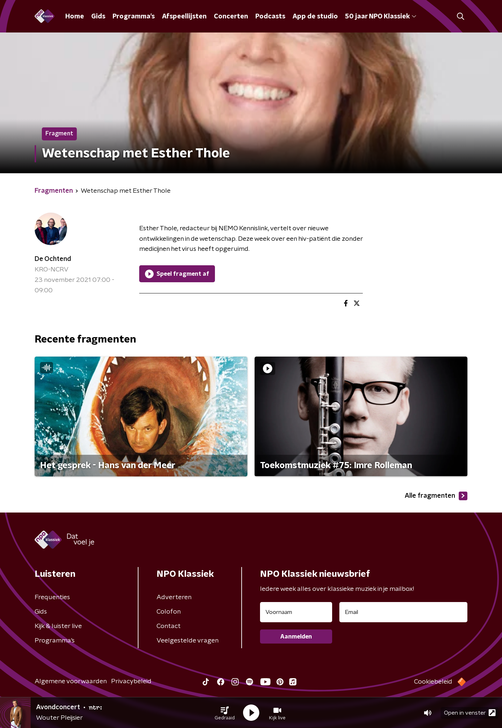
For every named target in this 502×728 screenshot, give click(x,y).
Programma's (134, 16)
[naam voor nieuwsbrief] (296, 612)
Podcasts (270, 16)
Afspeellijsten (184, 16)
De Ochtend (53, 259)
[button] (224, 712)
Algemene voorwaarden (71, 681)
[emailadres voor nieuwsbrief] (403, 612)
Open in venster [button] (470, 712)
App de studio (315, 16)
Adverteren (174, 597)
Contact (169, 626)
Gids (98, 16)
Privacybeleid (131, 681)
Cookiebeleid (433, 682)
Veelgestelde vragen (188, 640)
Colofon (169, 612)
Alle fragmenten (436, 496)
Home (74, 16)
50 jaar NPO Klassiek (380, 16)
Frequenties (52, 597)
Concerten (231, 16)
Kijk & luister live (58, 626)
